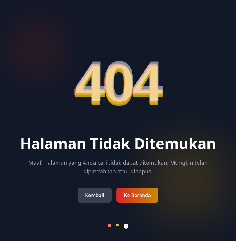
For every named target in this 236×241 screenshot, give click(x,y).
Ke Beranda (137, 195)
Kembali (94, 195)
